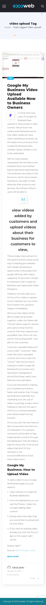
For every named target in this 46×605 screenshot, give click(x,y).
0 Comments (13, 575)
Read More (13, 556)
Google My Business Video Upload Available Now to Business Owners (22, 96)
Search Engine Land (25, 550)
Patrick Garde (18, 567)
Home (8, 27)
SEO (10, 78)
